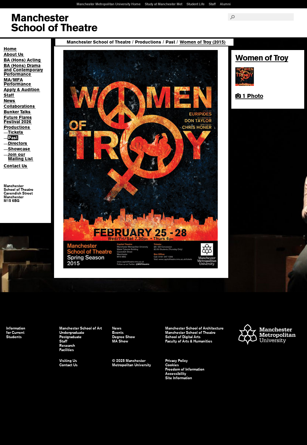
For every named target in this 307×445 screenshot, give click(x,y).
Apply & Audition (22, 89)
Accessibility (175, 374)
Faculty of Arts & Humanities (188, 341)
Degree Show (123, 337)
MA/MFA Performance (17, 81)
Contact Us (15, 165)
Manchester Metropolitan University (267, 335)
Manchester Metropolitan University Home (109, 4)
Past (13, 137)
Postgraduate (70, 337)
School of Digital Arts (182, 337)
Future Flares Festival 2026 (18, 119)
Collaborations (19, 106)
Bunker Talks (17, 111)
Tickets (15, 132)
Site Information (178, 378)
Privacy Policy (176, 361)
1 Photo (249, 96)
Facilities (66, 350)
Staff (212, 4)
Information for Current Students (15, 332)
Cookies (172, 365)
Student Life (195, 4)
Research (67, 345)
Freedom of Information (184, 369)
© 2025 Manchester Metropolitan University (131, 363)
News (9, 100)
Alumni (225, 4)
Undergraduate (71, 332)
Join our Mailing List (20, 156)
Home (10, 48)
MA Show (120, 341)
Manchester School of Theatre (99, 42)
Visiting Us (68, 361)
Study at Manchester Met (163, 4)
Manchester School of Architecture (194, 328)
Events (118, 332)
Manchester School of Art (54, 22)
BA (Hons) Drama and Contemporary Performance (23, 70)
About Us (13, 54)
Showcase (19, 148)
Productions (17, 127)
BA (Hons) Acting (22, 59)
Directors (17, 143)
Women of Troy (261, 57)
